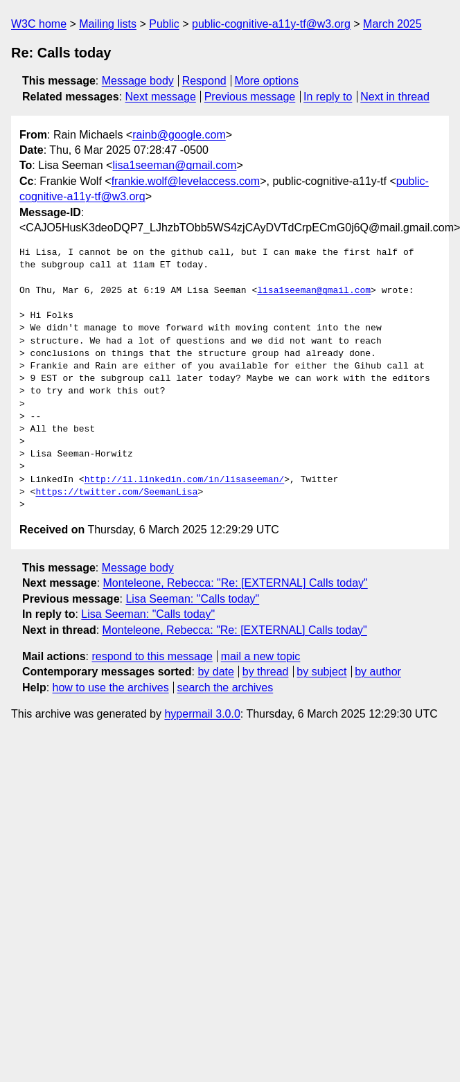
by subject (321, 671)
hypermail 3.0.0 (202, 714)
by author (378, 671)
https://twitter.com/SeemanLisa (116, 492)
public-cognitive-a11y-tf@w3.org (271, 24)
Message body (138, 81)
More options (267, 81)
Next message (160, 97)
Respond (204, 81)
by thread (265, 671)
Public (164, 24)
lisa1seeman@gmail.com (174, 165)
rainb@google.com (179, 135)
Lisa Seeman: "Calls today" (192, 599)
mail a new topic (261, 656)
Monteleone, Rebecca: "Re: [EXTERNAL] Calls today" (235, 583)
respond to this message (151, 656)
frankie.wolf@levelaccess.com (186, 181)
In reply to (327, 97)
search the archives (225, 687)
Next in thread (395, 97)
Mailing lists (107, 24)
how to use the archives (111, 687)
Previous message (250, 97)
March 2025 (392, 24)
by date (215, 671)
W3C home (39, 24)
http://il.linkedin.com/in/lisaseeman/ (185, 480)
